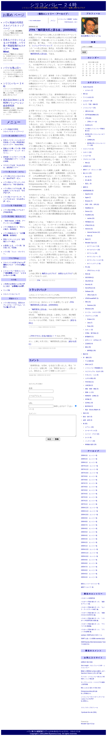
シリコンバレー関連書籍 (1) (94, 368)
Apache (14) (89, 194)
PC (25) (87, 267)
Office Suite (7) (92, 295)
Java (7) (89, 322)
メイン (52, 20)
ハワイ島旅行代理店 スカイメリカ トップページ (13, 25)
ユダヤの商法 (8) (90, 378)
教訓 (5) (85, 354)
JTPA (38, 280)
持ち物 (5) (88, 180)
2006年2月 (84, 542)
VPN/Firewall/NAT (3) (91, 298)
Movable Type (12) (91, 242)
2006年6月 (84, 528)
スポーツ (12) (87, 152)
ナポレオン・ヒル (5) (91, 375)
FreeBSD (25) (89, 215)
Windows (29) (89, 309)
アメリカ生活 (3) (88, 97)
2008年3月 (84, 455)
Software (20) (89, 291)
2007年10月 (84, 473)
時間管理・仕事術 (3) (91, 396)
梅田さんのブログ (49, 273)
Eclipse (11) (91, 319)
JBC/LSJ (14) (89, 111)
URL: (31, 403)
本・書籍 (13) (87, 357)
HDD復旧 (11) (89, 222)
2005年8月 (84, 563)
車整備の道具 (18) (90, 444)
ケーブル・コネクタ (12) (93, 312)
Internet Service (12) (93, 232)
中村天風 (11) (89, 382)
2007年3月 (84, 497)
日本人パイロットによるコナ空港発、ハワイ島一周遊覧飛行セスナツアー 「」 (14, 46)
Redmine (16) (91, 305)
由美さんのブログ (65, 273)
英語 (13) (86, 413)
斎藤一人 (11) (89, 392)
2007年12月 (84, 466)
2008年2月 (84, 459)
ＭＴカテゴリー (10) (93, 249)
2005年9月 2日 (33, 26)
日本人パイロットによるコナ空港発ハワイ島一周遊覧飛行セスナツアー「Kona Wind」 (14, 142)
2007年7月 (84, 483)
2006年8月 (84, 521)
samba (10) (90, 218)
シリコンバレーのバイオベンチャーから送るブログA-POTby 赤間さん (93, 699)
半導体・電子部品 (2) (91, 333)
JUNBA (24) (91, 140)
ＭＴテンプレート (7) (93, 256)
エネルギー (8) (87, 101)
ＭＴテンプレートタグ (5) (95, 260)
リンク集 (6, 290)
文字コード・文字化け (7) (93, 340)
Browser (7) (88, 201)
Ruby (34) (90, 326)
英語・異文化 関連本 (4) (92, 409)
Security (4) (88, 284)
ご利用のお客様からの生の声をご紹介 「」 (14, 285)
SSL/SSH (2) (89, 281)
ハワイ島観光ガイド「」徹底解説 (14, 234)
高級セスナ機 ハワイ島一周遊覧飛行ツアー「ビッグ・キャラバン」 (14, 150)
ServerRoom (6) (90, 288)
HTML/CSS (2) (89, 225)
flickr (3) (89, 236)
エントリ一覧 (93, 455)
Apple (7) (88, 197)
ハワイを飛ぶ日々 (12, 68)
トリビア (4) (87, 156)
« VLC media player (35, 20)
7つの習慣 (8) (89, 361)
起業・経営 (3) (87, 420)
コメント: (33, 413)
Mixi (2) (87, 162)
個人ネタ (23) (87, 173)
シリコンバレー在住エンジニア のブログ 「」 (14, 273)
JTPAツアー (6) (92, 121)
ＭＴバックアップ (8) (93, 263)
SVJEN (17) (89, 125)
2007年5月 (84, 490)
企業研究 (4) (87, 166)
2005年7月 (84, 567)
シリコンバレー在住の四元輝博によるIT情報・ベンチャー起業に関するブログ (53, 8)
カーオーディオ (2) (91, 430)
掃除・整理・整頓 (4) (91, 389)
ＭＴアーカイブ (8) (93, 246)
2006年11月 (84, 511)
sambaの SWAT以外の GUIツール (91, 635)
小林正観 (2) (89, 385)
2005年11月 (84, 553)
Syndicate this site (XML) (89, 712)
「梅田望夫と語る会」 (39, 309)
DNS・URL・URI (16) (92, 204)
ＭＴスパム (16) (92, 253)
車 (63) (85, 423)
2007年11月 (84, 469)
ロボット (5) (89, 329)
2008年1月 (84, 462)
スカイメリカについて (11, 294)
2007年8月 (84, 480)
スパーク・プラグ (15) (92, 434)
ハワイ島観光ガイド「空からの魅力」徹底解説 (14, 228)
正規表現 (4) (89, 343)
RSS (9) (87, 274)
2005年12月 (84, 549)
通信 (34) (88, 347)
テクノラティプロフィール (89, 707)
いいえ (31, 409)
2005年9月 (84, 560)
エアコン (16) (89, 427)
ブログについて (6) (89, 159)
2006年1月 (84, 546)
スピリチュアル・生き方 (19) (94, 371)
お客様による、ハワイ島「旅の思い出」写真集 (14, 247)
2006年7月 (84, 525)
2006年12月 (84, 507)
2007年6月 (84, 487)
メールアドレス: (35, 396)
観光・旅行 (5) (87, 416)
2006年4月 (84, 535)
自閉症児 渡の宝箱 (87, 662)
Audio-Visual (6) (88, 87)
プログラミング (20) (91, 316)
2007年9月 (84, 476)
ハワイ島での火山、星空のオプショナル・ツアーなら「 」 (14, 305)
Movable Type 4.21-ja (87, 723)
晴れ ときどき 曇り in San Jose (91, 688)
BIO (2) (85, 94)
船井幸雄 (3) (89, 406)
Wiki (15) (88, 302)
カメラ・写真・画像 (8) (90, 104)
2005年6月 (84, 570)
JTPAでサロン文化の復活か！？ (43, 336)
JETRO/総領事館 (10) (92, 114)
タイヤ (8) (88, 437)
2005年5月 (84, 573)
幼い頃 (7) (88, 176)
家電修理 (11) (89, 336)
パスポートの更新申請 (88, 598)
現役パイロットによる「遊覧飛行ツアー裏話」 (14, 240)
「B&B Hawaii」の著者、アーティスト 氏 (14, 222)
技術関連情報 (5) (88, 190)
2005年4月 (84, 577)
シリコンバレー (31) (89, 108)
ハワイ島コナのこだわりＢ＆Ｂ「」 (14, 177)
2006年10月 (84, 514)
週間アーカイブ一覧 (87, 587)
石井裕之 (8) (89, 402)
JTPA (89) (88, 118)
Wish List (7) (89, 364)
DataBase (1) (89, 208)
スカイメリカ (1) (88, 149)
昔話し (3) (88, 183)
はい (71, 406)
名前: (31, 388)
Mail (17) (88, 239)
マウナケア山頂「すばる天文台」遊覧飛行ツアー (14, 166)
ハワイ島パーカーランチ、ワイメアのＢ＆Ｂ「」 (14, 199)
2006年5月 (84, 532)
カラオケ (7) (89, 90)
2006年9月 (84, 518)
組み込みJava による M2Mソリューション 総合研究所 (13, 103)
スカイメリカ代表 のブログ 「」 (14, 265)
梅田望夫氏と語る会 (39, 54)
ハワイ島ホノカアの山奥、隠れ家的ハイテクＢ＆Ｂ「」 (14, 191)
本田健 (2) (88, 399)
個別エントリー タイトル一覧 (90, 583)
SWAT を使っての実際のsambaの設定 (93, 638)
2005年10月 (84, 556)
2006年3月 (84, 539)
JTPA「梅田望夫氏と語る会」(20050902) (52, 30)
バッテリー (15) (90, 441)
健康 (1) (85, 187)
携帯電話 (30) (91, 350)
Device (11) (88, 211)
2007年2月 (84, 500)
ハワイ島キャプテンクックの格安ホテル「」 (14, 183)
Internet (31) (89, 229)
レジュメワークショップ (42, 46)
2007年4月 (84, 493)
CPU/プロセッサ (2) (93, 270)
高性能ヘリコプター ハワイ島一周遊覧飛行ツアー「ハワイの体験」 (14, 159)
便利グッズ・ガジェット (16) (92, 169)
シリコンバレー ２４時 (53, 4)
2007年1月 (84, 504)
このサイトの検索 (86, 46)
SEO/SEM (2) (89, 277)
